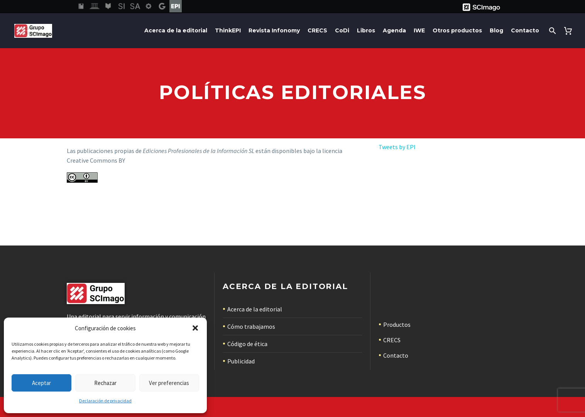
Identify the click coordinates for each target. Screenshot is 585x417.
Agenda (394, 30)
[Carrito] (569, 30)
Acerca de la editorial (175, 30)
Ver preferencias (169, 383)
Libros (366, 30)
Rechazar (105, 383)
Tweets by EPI (397, 147)
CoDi (342, 30)
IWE (419, 30)
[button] (195, 328)
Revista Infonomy (274, 30)
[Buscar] (551, 30)
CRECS (317, 30)
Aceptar (41, 383)
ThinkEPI (228, 30)
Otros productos (457, 30)
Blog (496, 30)
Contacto (525, 30)
